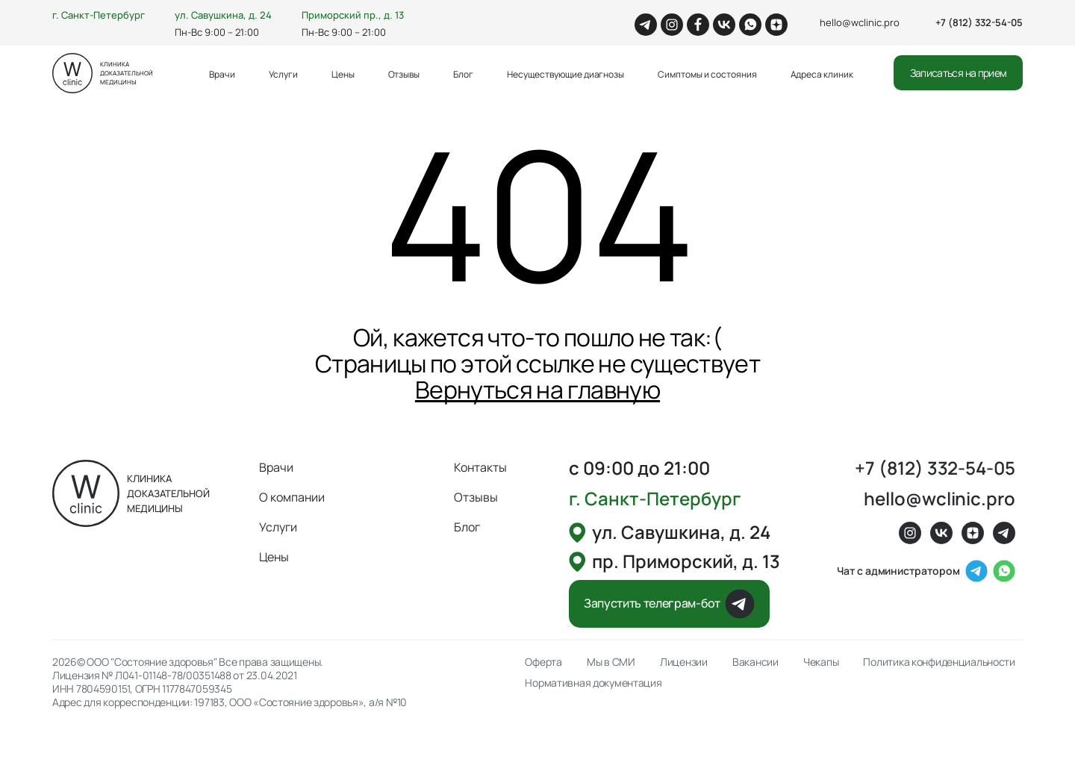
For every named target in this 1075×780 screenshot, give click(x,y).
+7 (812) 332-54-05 (979, 22)
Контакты (480, 467)
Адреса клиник (822, 74)
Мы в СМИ (611, 662)
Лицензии (684, 662)
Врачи (222, 74)
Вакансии (755, 662)
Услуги (283, 74)
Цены (343, 74)
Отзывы (404, 74)
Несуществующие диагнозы (565, 74)
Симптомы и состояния (707, 74)
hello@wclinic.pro (860, 22)
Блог (463, 74)
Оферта (543, 662)
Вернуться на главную (537, 389)
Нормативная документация (593, 683)
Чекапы (820, 662)
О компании (292, 497)
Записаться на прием (958, 73)
